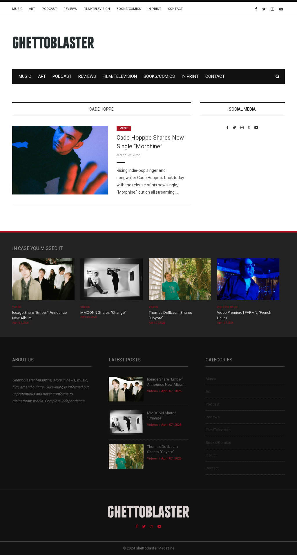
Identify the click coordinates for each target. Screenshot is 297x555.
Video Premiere (227, 307)
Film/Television (97, 9)
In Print (154, 9)
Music (17, 9)
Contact (175, 9)
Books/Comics (129, 9)
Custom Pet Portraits (217, 169)
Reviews (70, 9)
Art (32, 9)
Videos (16, 307)
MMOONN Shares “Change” (103, 312)
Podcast (49, 9)
